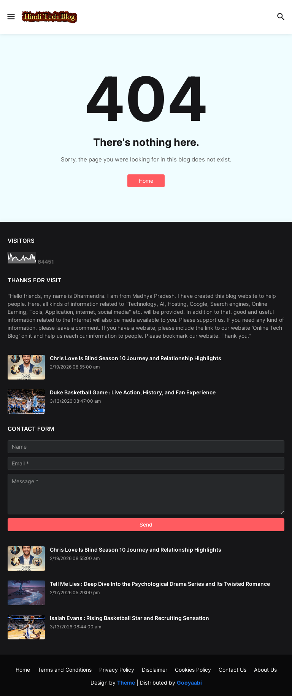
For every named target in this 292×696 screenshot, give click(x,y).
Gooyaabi (189, 682)
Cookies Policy (193, 669)
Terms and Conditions (65, 669)
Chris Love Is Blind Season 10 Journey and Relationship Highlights (135, 358)
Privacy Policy (116, 669)
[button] (10, 17)
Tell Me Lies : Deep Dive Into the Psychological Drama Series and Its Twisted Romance (160, 584)
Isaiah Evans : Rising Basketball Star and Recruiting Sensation (129, 618)
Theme (126, 682)
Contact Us (232, 669)
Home (146, 180)
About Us (265, 669)
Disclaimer (154, 669)
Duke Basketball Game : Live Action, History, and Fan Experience (133, 392)
